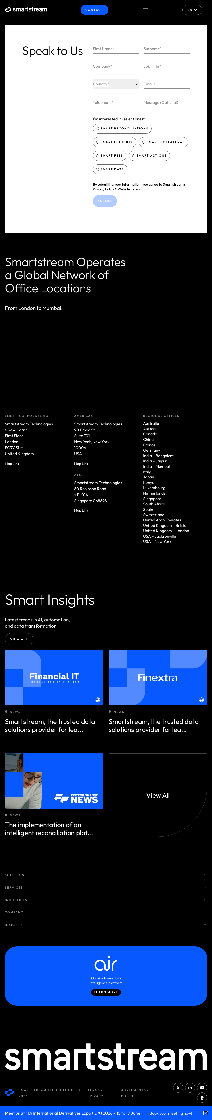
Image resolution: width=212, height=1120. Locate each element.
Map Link (12, 463)
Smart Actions (150, 155)
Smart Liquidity (115, 142)
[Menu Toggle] (145, 10)
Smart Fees (110, 155)
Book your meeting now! (171, 1113)
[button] (205, 1113)
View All (19, 639)
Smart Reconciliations (123, 128)
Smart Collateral (164, 142)
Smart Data (111, 169)
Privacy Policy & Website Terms (117, 189)
